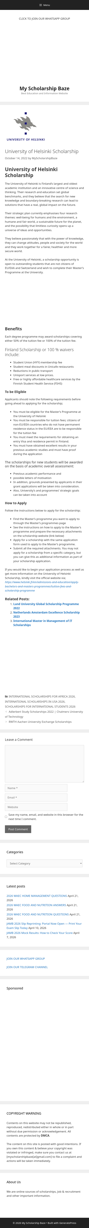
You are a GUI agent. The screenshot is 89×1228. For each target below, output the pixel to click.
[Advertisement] (44, 55)
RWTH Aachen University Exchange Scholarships (40, 722)
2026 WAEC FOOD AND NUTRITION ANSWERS (36, 905)
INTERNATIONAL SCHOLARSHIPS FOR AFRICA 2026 (42, 696)
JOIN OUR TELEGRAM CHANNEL (27, 967)
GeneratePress (67, 1223)
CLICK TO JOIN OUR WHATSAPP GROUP (44, 18)
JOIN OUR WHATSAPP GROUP (26, 959)
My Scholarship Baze (45, 88)
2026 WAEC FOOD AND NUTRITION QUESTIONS (38, 914)
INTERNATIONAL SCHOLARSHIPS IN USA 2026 (35, 701)
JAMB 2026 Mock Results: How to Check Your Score (40, 933)
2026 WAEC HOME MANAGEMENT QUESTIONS (37, 896)
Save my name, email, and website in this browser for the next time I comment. (46, 817)
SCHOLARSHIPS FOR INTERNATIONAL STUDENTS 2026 (40, 706)
